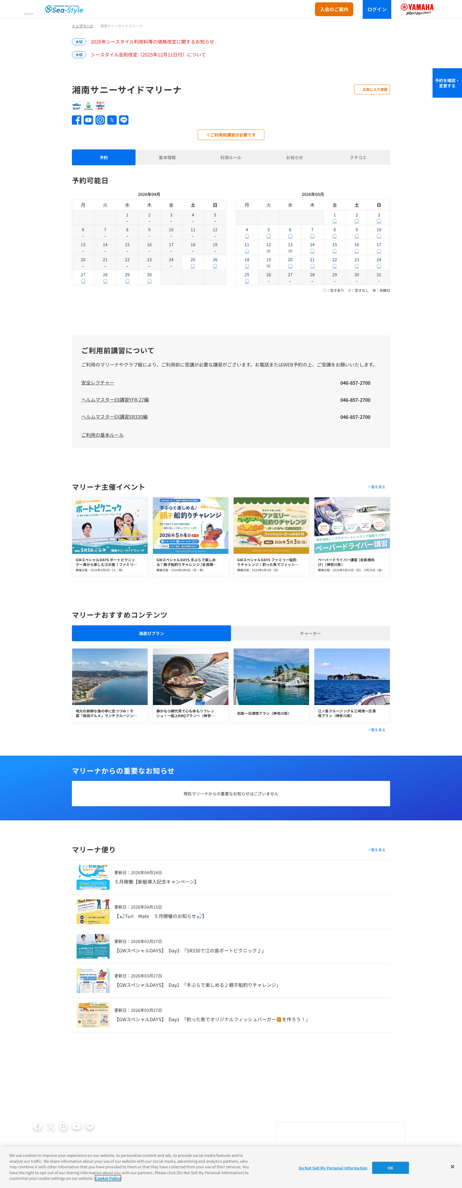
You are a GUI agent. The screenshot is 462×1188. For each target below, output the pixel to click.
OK (390, 1167)
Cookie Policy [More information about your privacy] (108, 1178)
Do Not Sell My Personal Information (333, 1167)
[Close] (452, 1166)
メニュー (28, 13)
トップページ (82, 26)
